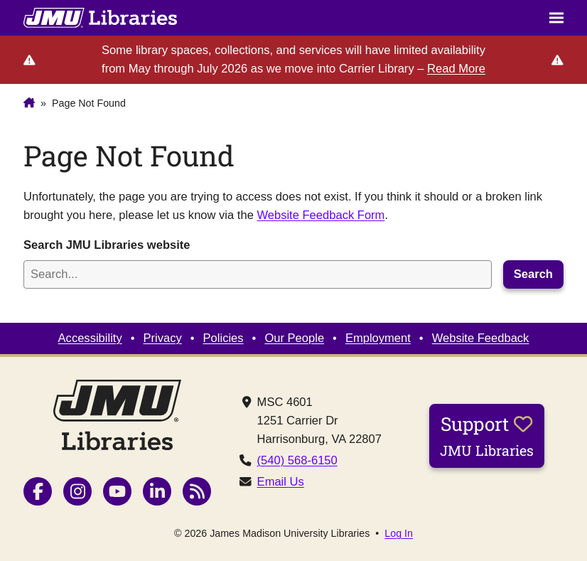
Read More (456, 68)
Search (533, 274)
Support (487, 435)
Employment (378, 338)
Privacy (163, 338)
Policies (223, 338)
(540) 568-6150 (297, 460)
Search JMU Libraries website (106, 245)
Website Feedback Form (320, 215)
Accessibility (90, 338)
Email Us (280, 481)
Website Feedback (480, 338)
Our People (294, 338)
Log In (398, 533)
